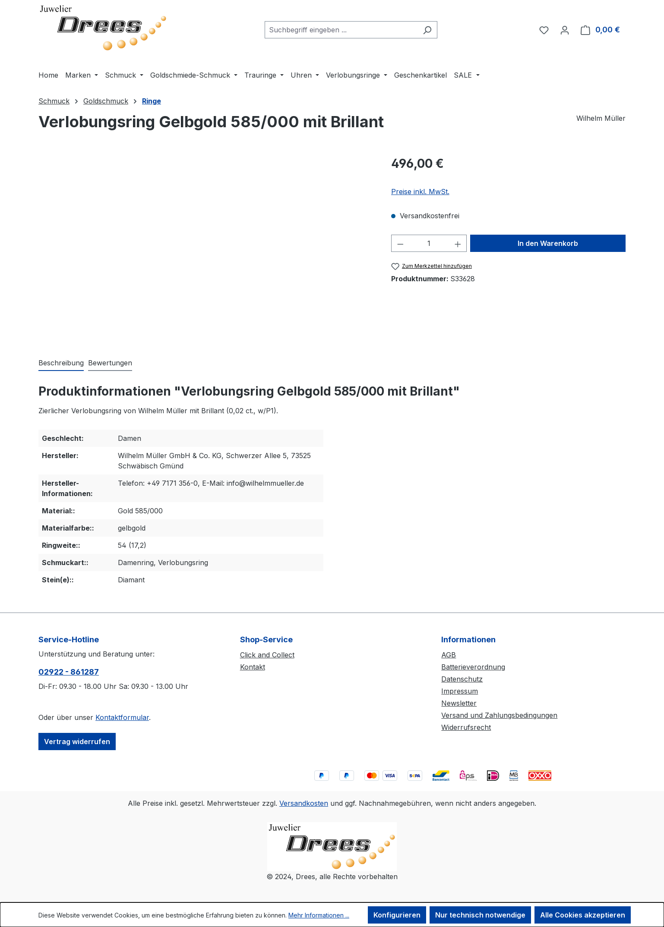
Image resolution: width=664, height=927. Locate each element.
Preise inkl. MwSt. (420, 191)
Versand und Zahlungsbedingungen (499, 715)
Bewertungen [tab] (110, 362)
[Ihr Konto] (564, 29)
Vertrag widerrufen (77, 741)
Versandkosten (303, 803)
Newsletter (459, 703)
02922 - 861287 (68, 671)
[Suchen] (427, 29)
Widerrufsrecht (466, 727)
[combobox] (341, 29)
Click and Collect (267, 654)
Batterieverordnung (473, 667)
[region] (206, 247)
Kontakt (252, 667)
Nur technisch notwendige (480, 915)
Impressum (459, 691)
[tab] (61, 363)
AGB (448, 654)
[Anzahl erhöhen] (458, 243)
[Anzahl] (428, 243)
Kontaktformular (122, 717)
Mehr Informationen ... (318, 915)
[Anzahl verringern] (400, 243)
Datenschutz (462, 679)
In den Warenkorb (548, 243)
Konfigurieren (397, 915)
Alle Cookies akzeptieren (582, 915)
